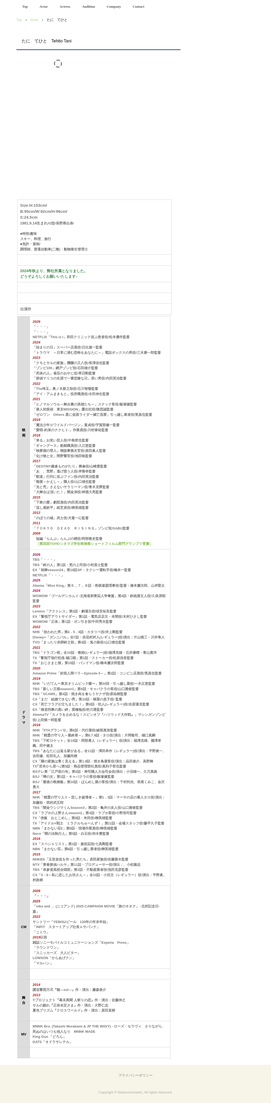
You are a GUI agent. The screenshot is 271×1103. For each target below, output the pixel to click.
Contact (138, 6)
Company (114, 6)
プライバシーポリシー (135, 1075)
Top (25, 6)
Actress (65, 6)
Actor (43, 6)
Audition (88, 6)
